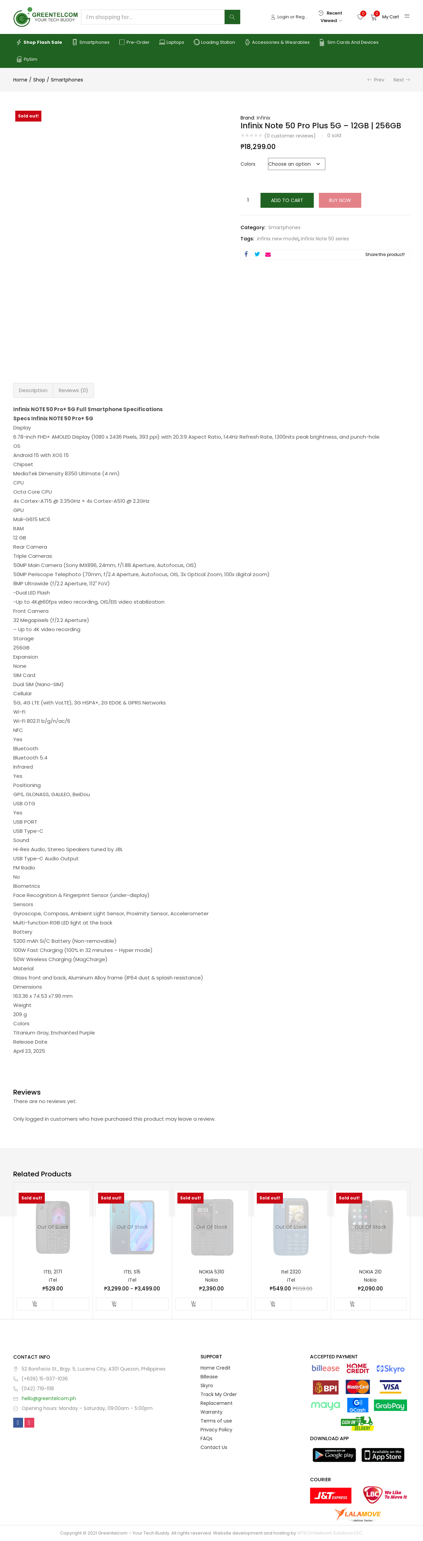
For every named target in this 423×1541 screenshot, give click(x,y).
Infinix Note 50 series (325, 238)
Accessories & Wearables (277, 42)
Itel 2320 (291, 1271)
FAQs (206, 1438)
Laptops (171, 42)
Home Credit (215, 1367)
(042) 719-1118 (37, 1388)
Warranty (211, 1412)
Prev (379, 79)
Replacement (216, 1403)
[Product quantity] (248, 200)
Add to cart (287, 200)
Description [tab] (33, 390)
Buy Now (340, 200)
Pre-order (134, 42)
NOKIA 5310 (211, 1271)
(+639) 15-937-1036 (44, 1378)
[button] (384, 17)
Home (20, 79)
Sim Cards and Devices (349, 42)
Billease (209, 1376)
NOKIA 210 (370, 1271)
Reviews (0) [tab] (73, 390)
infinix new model (278, 238)
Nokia (211, 1280)
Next (398, 79)
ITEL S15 (132, 1271)
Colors (248, 164)
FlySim (26, 59)
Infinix (263, 117)
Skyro (206, 1385)
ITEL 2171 (53, 1271)
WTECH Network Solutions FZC (329, 1533)
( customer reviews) (290, 135)
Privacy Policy (216, 1429)
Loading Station (214, 42)
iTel (53, 1280)
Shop (39, 79)
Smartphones (91, 42)
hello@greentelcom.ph (49, 1398)
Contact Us (213, 1447)
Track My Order (218, 1394)
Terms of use (216, 1420)
